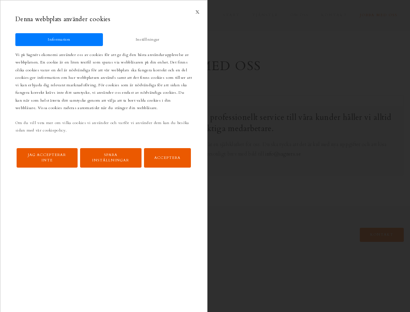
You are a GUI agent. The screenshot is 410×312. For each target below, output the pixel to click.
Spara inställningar (110, 157)
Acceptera (167, 157)
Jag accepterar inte (47, 157)
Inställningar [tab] (148, 39)
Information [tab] (59, 39)
